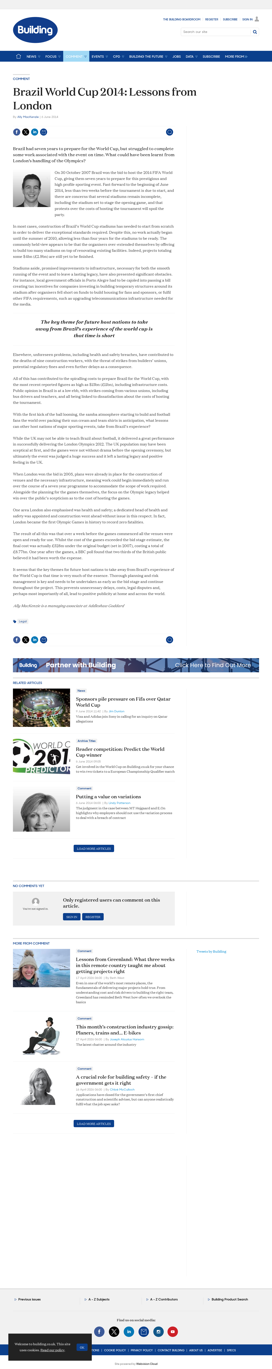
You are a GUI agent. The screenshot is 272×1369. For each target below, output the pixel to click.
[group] (235, 56)
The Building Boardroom (181, 19)
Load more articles (94, 848)
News (81, 691)
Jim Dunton (116, 711)
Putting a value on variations (108, 796)
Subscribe (230, 19)
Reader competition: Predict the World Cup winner (120, 752)
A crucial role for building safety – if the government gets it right (121, 1079)
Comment (21, 79)
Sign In (247, 19)
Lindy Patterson (119, 803)
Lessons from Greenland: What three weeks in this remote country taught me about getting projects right (125, 965)
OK (82, 1347)
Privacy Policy (142, 1350)
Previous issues (29, 1299)
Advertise (215, 1350)
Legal (23, 621)
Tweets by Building (211, 951)
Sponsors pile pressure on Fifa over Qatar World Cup (123, 701)
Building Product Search (230, 1299)
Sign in (71, 917)
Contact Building (171, 1350)
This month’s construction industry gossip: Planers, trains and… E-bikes (125, 1029)
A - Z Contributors (164, 1299)
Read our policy (52, 1350)
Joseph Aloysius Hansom (127, 1039)
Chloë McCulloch (122, 1089)
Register (211, 19)
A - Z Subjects (99, 1299)
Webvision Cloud (146, 1364)
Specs (231, 1350)
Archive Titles (87, 741)
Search (255, 32)
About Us (196, 1350)
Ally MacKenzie (28, 117)
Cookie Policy (115, 1350)
